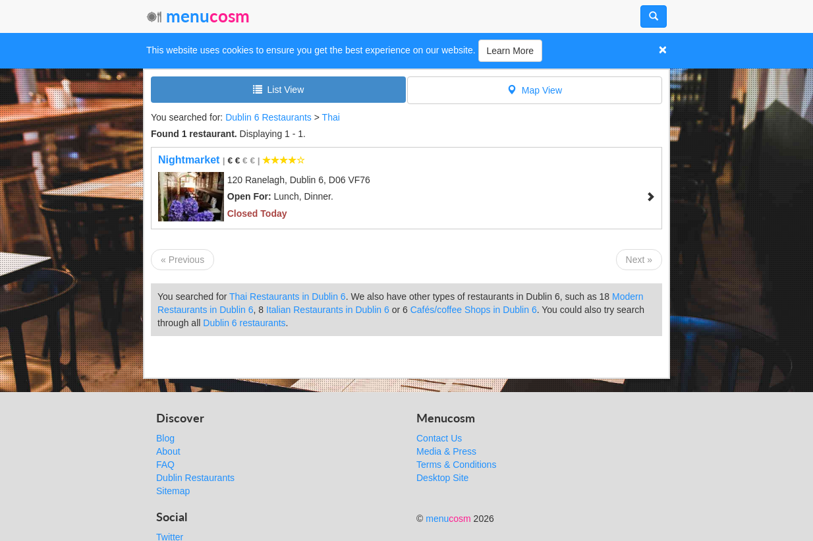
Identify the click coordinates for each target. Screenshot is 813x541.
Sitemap (173, 491)
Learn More (510, 50)
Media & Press (446, 451)
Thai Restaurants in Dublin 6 (287, 296)
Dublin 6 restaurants (244, 323)
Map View (534, 90)
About (168, 451)
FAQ (165, 464)
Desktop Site (442, 477)
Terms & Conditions (456, 464)
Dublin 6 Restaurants (268, 117)
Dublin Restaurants (195, 477)
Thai (331, 117)
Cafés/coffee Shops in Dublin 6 (473, 309)
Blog (165, 438)
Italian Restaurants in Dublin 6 (327, 309)
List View (278, 89)
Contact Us (439, 438)
